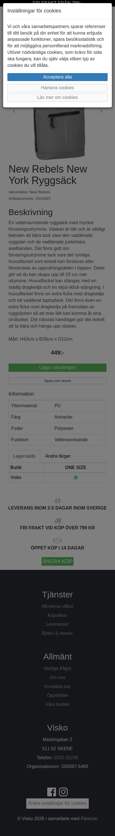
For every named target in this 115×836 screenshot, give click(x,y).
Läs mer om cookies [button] (57, 97)
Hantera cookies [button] (57, 87)
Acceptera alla (57, 77)
